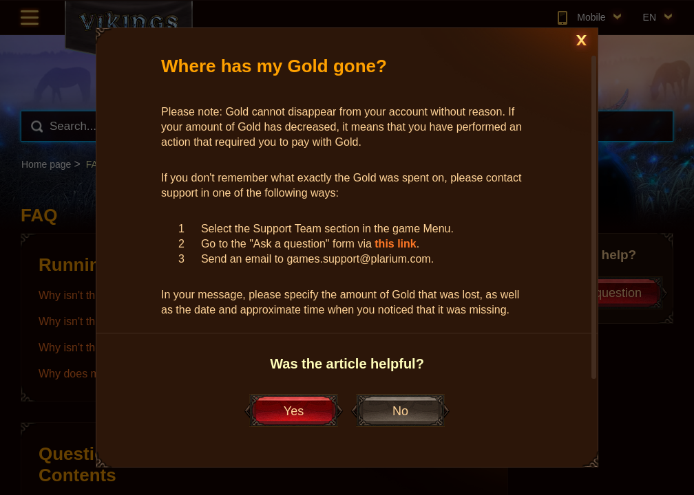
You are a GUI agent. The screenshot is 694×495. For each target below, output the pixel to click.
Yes (294, 411)
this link (395, 244)
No (400, 411)
